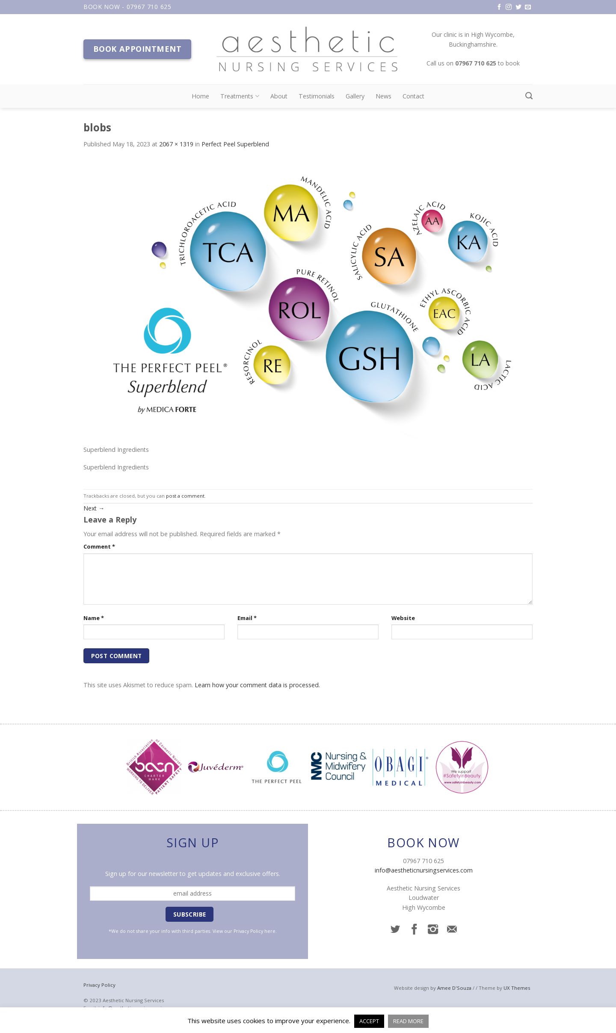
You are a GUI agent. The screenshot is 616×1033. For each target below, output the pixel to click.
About (278, 96)
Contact (413, 96)
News (383, 96)
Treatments (239, 96)
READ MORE (408, 1021)
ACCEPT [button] (369, 1021)
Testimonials (317, 96)
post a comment (185, 496)
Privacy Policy (248, 931)
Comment (99, 546)
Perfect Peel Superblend (235, 144)
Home (200, 96)
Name (93, 618)
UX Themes (516, 988)
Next (93, 508)
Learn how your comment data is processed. (257, 685)
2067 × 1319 (176, 144)
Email (247, 618)
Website (403, 618)
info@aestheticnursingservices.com (424, 870)
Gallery (355, 96)
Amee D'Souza (454, 988)
